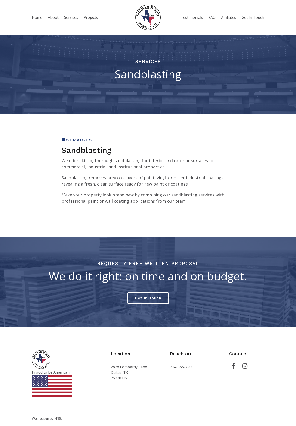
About (53, 17)
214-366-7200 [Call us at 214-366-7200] (182, 366)
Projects (91, 17)
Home (37, 17)
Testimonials (192, 17)
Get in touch (148, 298)
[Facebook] (233, 366)
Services (71, 17)
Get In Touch (253, 17)
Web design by (47, 418)
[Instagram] (245, 366)
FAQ (212, 17)
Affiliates (228, 17)
